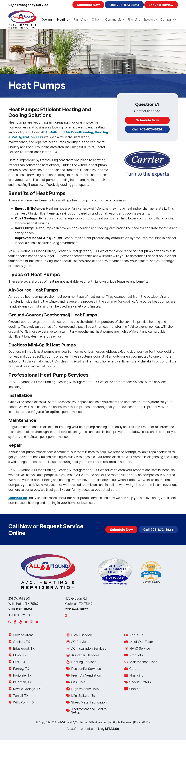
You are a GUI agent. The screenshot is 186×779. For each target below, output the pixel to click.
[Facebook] (15, 621)
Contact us (17, 498)
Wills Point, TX (23, 702)
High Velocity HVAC (85, 689)
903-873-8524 (20, 609)
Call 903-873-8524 (124, 5)
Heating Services (83, 662)
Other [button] (96, 19)
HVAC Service (81, 635)
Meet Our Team (140, 642)
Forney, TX (21, 669)
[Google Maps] (9, 621)
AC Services (80, 642)
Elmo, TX (19, 655)
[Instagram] (31, 621)
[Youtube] (26, 621)
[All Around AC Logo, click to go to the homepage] (22, 19)
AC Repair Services (85, 655)
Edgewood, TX (23, 648)
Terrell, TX (20, 695)
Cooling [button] (46, 19)
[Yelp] (20, 621)
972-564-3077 (76, 609)
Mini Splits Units (82, 695)
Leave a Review (161, 5)
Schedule (88, 5)
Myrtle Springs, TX (26, 689)
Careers (135, 669)
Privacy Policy (142, 722)
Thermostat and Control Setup (93, 710)
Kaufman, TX (22, 682)
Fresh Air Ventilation (85, 675)
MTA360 (112, 729)
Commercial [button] (113, 19)
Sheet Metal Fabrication (88, 702)
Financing (134, 19)
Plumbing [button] (80, 19)
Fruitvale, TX (22, 675)
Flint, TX (19, 662)
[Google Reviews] (37, 621)
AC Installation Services (88, 648)
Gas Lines (78, 682)
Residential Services (85, 669)
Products (135, 655)
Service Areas (23, 635)
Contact (135, 689)
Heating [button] (62, 19)
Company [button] (167, 19)
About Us (135, 635)
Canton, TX (21, 642)
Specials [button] (149, 19)
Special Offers (139, 682)
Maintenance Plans (142, 662)
